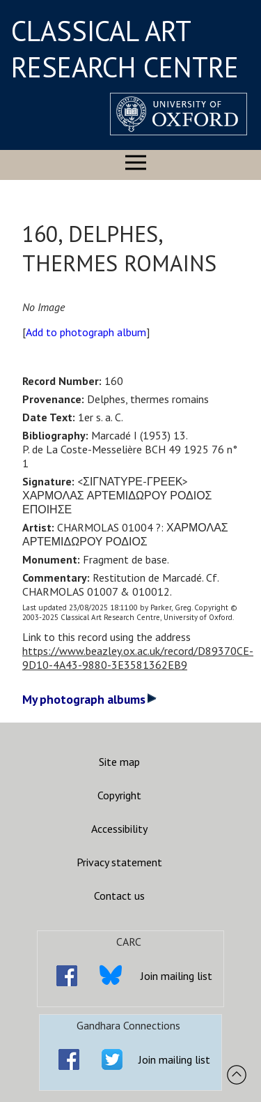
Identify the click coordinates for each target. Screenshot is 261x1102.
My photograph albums (89, 699)
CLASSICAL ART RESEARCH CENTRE (125, 49)
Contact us (119, 896)
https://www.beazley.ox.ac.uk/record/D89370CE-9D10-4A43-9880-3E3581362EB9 (137, 658)
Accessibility (119, 829)
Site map (119, 762)
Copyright (119, 795)
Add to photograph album (86, 332)
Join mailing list (176, 976)
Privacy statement (119, 862)
